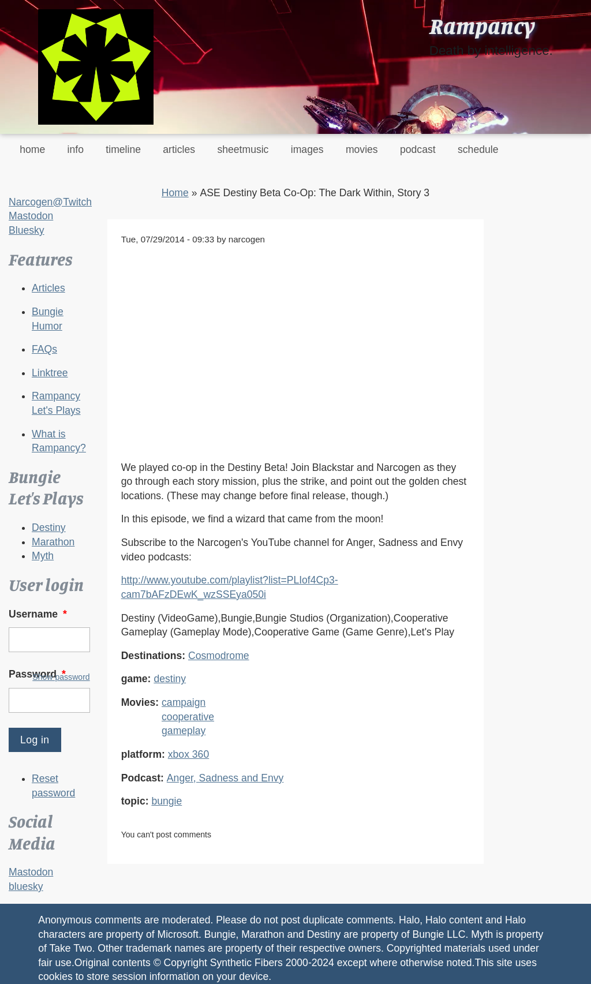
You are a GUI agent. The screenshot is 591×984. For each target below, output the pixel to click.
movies (362, 149)
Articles (48, 288)
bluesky (26, 886)
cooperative (188, 717)
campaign (183, 702)
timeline (123, 149)
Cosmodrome (218, 655)
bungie (166, 801)
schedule (478, 149)
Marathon (53, 542)
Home (175, 193)
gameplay (183, 730)
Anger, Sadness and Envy (225, 778)
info (76, 149)
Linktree (50, 373)
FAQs (44, 349)
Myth (43, 556)
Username (39, 614)
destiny (170, 678)
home (32, 149)
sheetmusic (242, 149)
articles (179, 149)
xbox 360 (188, 754)
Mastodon (31, 216)
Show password (60, 677)
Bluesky (26, 230)
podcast (418, 149)
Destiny (49, 527)
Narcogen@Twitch (50, 202)
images (307, 149)
